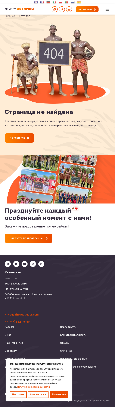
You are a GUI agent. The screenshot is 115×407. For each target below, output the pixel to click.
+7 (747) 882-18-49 (17, 321)
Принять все (59, 394)
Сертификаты (68, 327)
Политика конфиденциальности (33, 387)
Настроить (18, 394)
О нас (8, 335)
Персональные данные (73, 358)
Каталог (9, 327)
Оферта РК (11, 350)
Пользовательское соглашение (78, 366)
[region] (39, 380)
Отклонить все (38, 394)
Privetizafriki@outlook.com (22, 314)
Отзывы (64, 342)
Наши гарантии (14, 342)
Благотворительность (73, 335)
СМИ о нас (66, 350)
